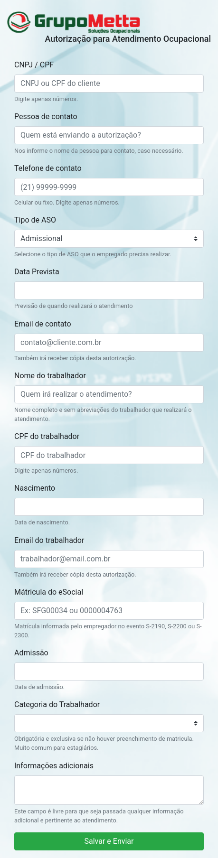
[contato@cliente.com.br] (109, 343)
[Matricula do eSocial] (109, 611)
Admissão (31, 652)
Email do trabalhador (49, 540)
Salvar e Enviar (109, 841)
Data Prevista (36, 271)
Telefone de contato (48, 168)
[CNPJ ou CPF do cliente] (109, 84)
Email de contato (42, 323)
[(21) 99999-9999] (109, 187)
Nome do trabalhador (50, 375)
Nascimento (34, 488)
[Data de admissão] (109, 671)
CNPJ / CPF (34, 64)
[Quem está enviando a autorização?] (109, 135)
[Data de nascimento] (109, 507)
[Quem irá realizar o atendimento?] (109, 394)
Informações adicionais (54, 765)
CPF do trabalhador (46, 436)
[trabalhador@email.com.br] (109, 559)
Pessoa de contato (45, 116)
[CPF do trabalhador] (109, 455)
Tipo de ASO (35, 219)
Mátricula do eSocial (48, 592)
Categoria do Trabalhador (57, 704)
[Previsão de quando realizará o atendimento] (109, 290)
